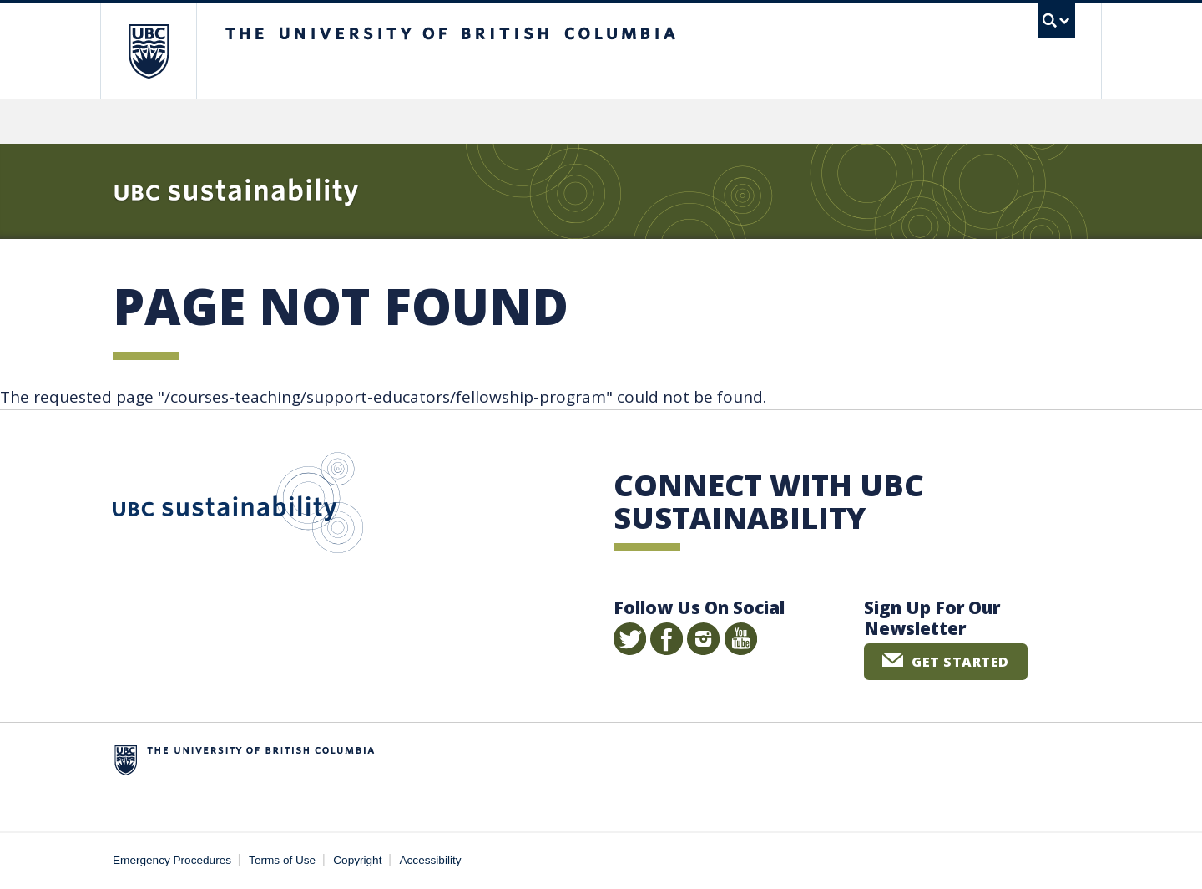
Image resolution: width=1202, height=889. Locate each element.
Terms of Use (282, 860)
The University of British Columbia (148, 51)
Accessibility (431, 860)
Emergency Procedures (172, 860)
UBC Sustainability (238, 506)
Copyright (357, 860)
